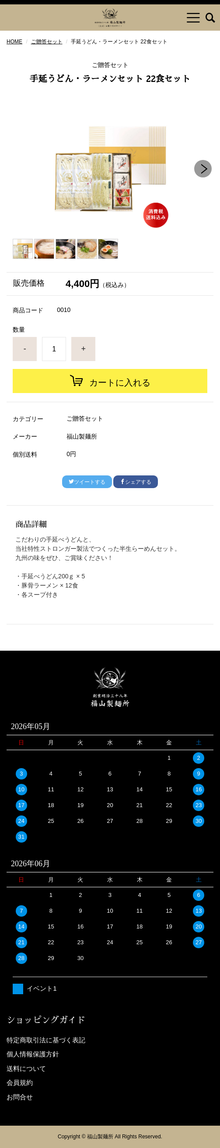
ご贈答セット (47, 42)
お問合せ (20, 1097)
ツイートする (87, 482)
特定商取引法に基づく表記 (46, 1040)
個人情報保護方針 (33, 1054)
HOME (14, 42)
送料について (26, 1068)
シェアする (135, 482)
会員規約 (20, 1082)
